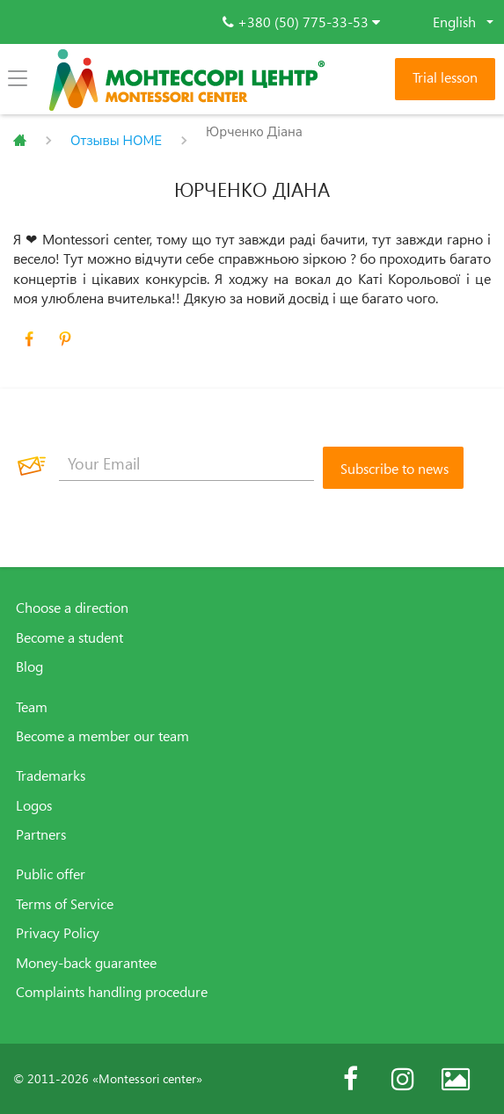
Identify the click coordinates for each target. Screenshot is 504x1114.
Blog (29, 666)
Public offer (50, 874)
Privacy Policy (57, 933)
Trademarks (50, 775)
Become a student (69, 637)
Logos (34, 805)
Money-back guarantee (86, 962)
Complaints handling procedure (112, 991)
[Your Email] (186, 463)
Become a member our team (102, 736)
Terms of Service (64, 904)
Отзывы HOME (116, 140)
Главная (19, 140)
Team (31, 707)
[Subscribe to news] (393, 468)
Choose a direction (72, 607)
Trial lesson (445, 77)
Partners (41, 834)
